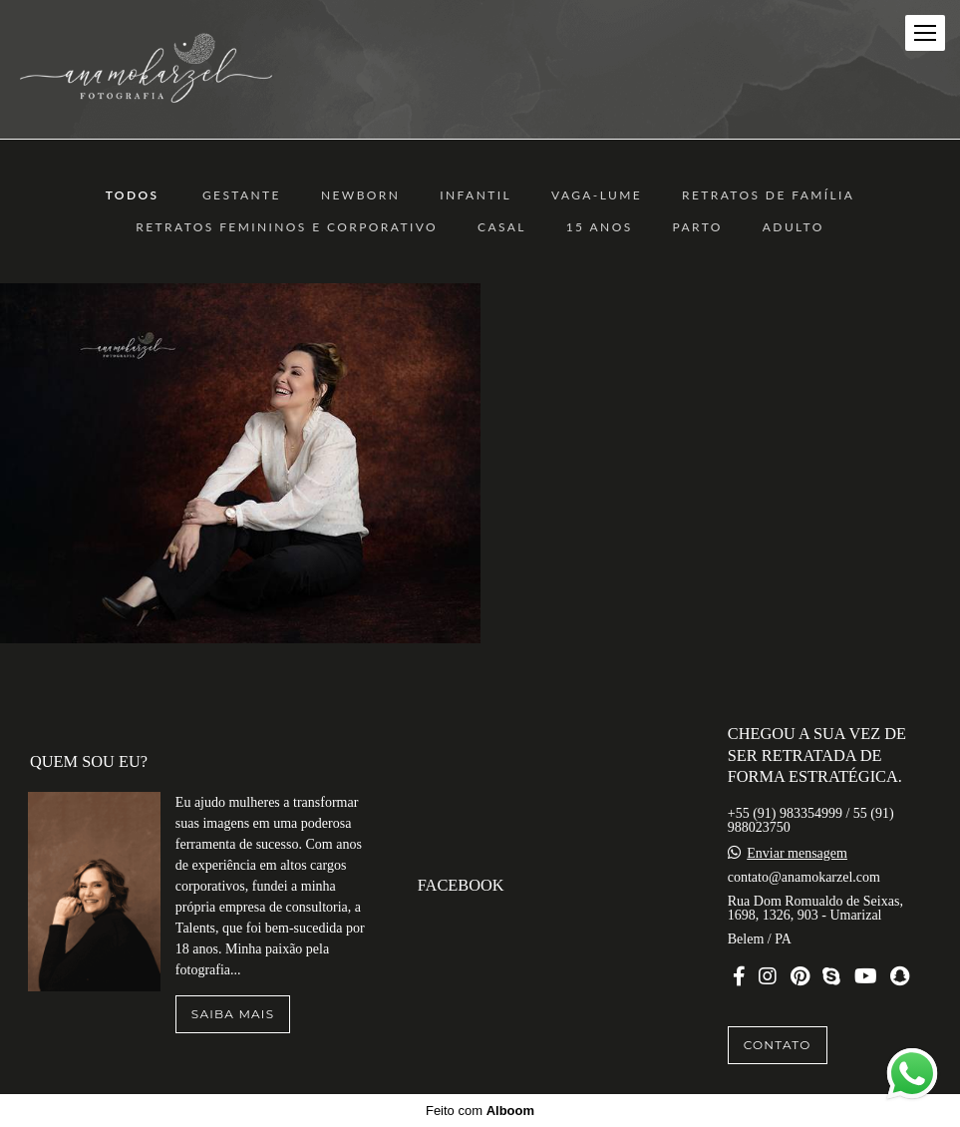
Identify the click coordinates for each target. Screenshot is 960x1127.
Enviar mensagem (797, 854)
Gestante (241, 195)
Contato (777, 1044)
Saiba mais (232, 1013)
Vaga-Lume (596, 195)
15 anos (599, 227)
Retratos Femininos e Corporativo (287, 227)
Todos (133, 195)
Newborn (360, 195)
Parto (698, 227)
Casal (502, 227)
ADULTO (793, 227)
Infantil (475, 195)
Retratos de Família (768, 195)
